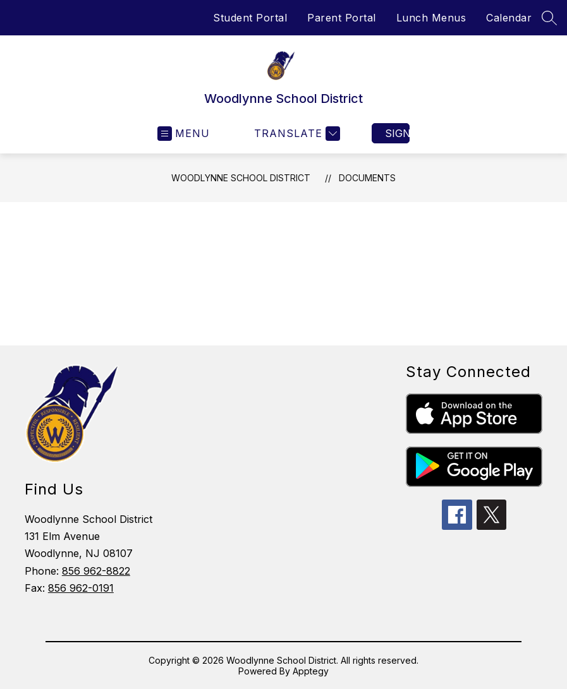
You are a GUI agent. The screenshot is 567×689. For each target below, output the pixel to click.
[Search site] (549, 17)
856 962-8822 (96, 571)
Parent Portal (341, 17)
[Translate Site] (295, 133)
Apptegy (311, 671)
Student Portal (250, 17)
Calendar (509, 17)
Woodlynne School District (240, 177)
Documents (367, 177)
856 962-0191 (81, 588)
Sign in (397, 133)
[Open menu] (183, 133)
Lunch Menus (431, 17)
